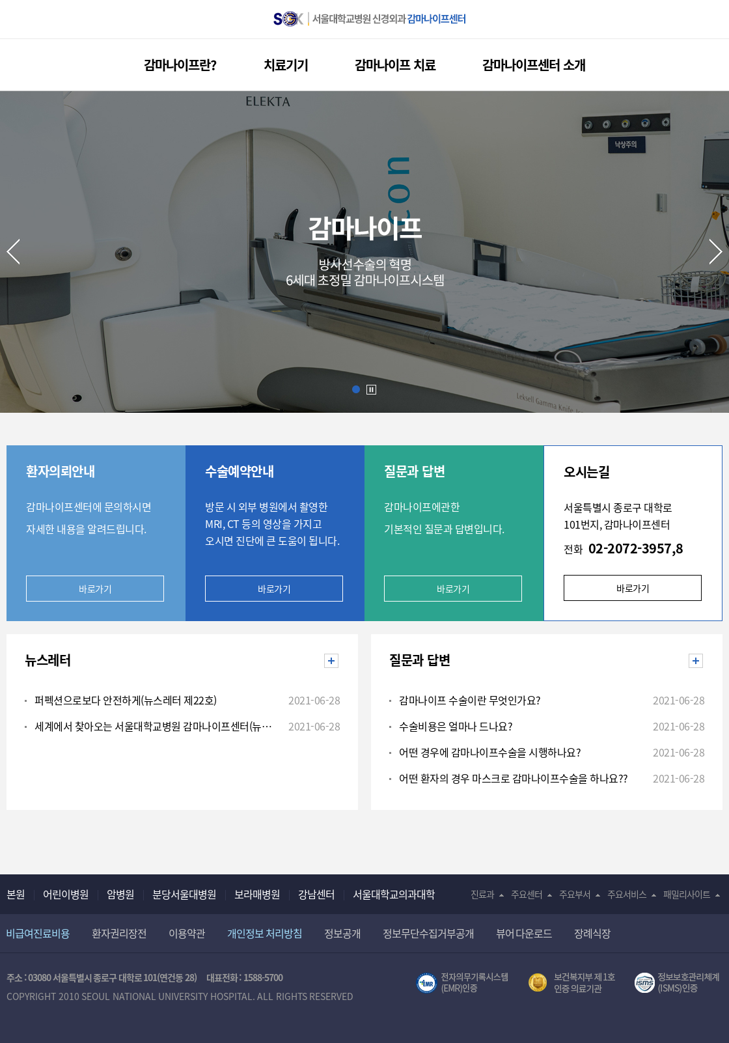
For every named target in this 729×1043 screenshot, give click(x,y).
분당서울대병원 (184, 894)
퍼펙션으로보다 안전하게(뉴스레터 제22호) (125, 700)
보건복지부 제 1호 (572, 983)
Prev (13, 251)
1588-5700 (262, 977)
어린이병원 (66, 894)
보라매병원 (257, 894)
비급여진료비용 (38, 933)
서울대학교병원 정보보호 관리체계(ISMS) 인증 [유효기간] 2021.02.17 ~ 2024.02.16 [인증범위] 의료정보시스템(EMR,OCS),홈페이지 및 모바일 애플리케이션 (678, 983)
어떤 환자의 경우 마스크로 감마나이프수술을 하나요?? (513, 778)
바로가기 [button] (453, 588)
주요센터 (526, 893)
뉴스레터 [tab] (47, 659)
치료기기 (286, 64)
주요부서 (574, 893)
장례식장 (592, 933)
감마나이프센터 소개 (533, 64)
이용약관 (187, 933)
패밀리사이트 (686, 893)
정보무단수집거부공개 (428, 933)
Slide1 (356, 389)
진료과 (482, 893)
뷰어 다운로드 (524, 933)
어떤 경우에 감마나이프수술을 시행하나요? (490, 752)
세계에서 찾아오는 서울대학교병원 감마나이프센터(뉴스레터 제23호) (156, 726)
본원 (16, 894)
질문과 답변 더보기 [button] (702, 661)
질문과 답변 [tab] (419, 659)
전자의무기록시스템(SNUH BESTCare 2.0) (462, 983)
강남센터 (316, 894)
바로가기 (95, 588)
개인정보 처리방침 (264, 933)
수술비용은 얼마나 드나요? (455, 726)
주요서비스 (626, 893)
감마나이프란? (180, 64)
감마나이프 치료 (395, 64)
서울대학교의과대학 (394, 894)
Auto (371, 390)
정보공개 (342, 933)
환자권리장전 (119, 933)
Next (715, 251)
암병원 (120, 894)
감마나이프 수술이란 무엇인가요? (470, 700)
